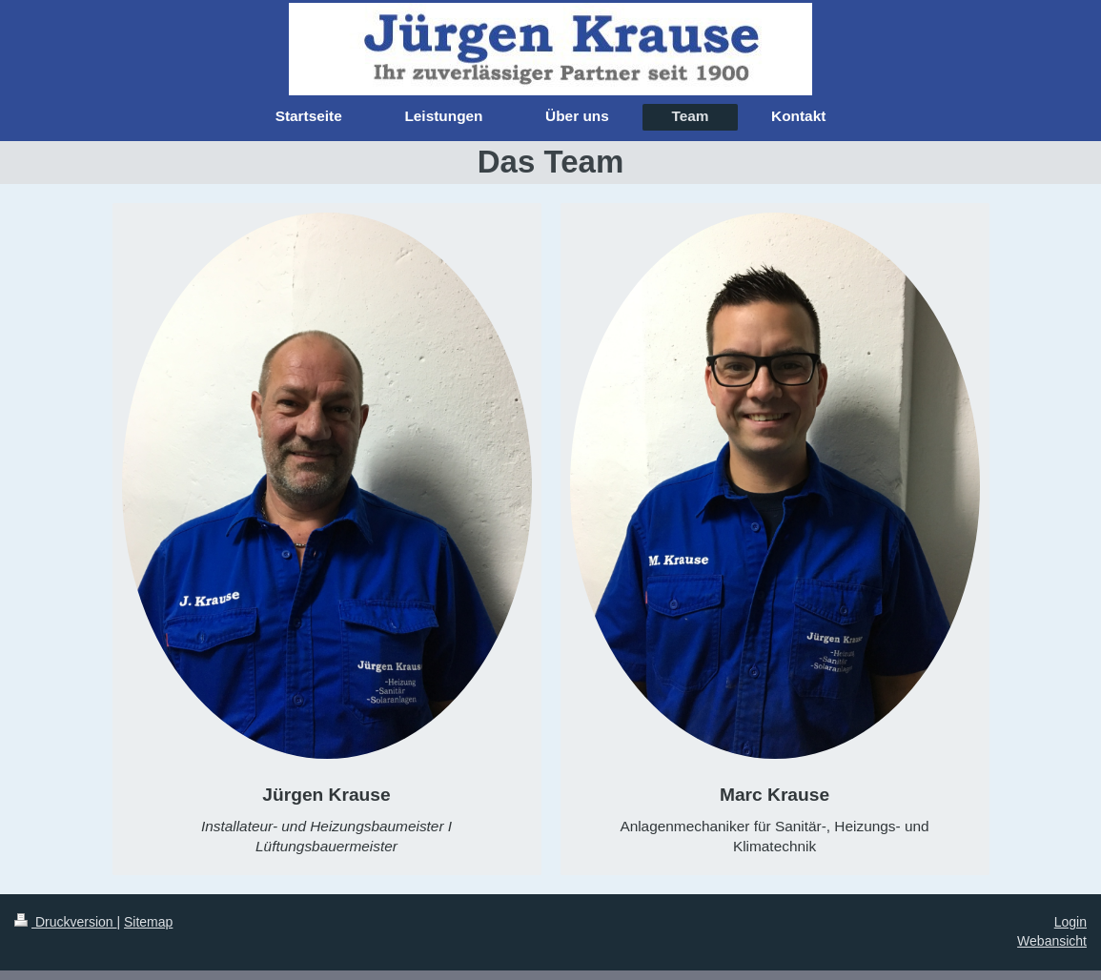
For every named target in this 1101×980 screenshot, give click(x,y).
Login (1070, 921)
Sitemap (148, 921)
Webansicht (1052, 941)
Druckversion (65, 921)
